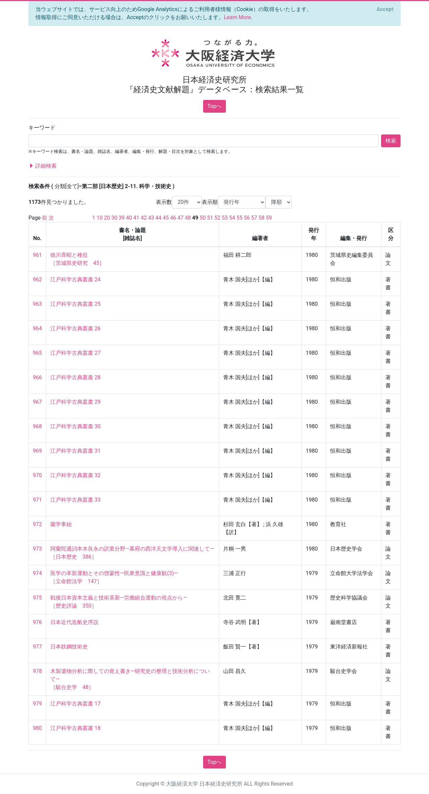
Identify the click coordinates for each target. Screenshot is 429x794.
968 (37, 426)
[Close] (385, 9)
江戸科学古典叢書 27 (75, 353)
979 (37, 703)
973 (37, 549)
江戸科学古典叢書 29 (75, 402)
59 (269, 218)
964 (37, 328)
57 (254, 218)
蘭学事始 (61, 524)
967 (37, 402)
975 (37, 597)
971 (37, 500)
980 (37, 728)
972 (37, 524)
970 (37, 475)
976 (37, 622)
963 (37, 304)
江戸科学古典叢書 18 (75, 728)
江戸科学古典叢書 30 (75, 426)
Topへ (214, 106)
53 (225, 218)
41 (136, 218)
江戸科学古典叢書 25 (75, 304)
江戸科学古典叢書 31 (75, 451)
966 (37, 377)
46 (173, 218)
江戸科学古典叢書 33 (75, 500)
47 (180, 218)
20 (107, 218)
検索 (390, 140)
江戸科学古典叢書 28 (75, 377)
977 (37, 646)
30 (114, 218)
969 (37, 451)
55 (239, 218)
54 (232, 218)
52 (217, 218)
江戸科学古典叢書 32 (75, 475)
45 (166, 218)
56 (247, 218)
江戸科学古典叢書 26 (75, 328)
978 (37, 671)
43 (151, 218)
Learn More (237, 17)
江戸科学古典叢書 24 (75, 279)
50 (203, 218)
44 (159, 218)
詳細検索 (42, 166)
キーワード (41, 127)
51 (210, 218)
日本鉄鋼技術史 (69, 646)
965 (37, 353)
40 (129, 218)
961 (37, 255)
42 (144, 218)
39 (122, 218)
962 (37, 279)
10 (100, 218)
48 (188, 218)
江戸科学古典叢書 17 (75, 703)
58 (261, 218)
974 (37, 573)
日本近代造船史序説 (74, 622)
